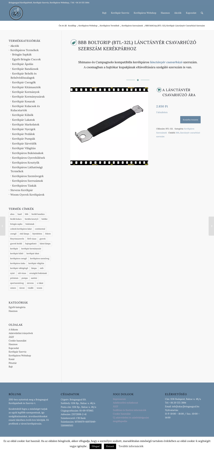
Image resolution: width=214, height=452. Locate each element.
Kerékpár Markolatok (25, 124)
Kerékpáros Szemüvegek (27, 176)
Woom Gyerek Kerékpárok (27, 194)
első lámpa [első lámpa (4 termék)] (24, 233)
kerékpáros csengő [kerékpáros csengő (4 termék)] (18, 258)
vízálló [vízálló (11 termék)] (30, 288)
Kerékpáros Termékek (24, 50)
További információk (131, 446)
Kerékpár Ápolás (22, 64)
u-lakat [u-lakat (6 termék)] (40, 283)
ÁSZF (11, 337)
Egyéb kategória (17, 307)
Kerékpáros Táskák (24, 185)
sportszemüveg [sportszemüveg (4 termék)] (17, 283)
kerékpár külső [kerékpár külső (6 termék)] (16, 253)
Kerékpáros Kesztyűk (25, 162)
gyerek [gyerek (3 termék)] (43, 239)
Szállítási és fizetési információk (129, 410)
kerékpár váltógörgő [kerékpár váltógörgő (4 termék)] (19, 268)
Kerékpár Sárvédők (24, 143)
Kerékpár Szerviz (17, 351)
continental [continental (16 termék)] (40, 229)
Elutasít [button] (110, 446)
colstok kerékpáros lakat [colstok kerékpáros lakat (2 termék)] (21, 229)
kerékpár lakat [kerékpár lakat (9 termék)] (33, 253)
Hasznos (13, 311)
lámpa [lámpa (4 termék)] (34, 268)
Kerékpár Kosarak (23, 101)
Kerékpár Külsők (22, 115)
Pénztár (13, 363)
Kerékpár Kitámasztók (26, 87)
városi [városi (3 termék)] (21, 288)
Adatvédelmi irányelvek (21, 333)
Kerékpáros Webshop (20, 355)
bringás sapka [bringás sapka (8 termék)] (16, 224)
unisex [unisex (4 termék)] (13, 288)
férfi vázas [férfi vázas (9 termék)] (31, 239)
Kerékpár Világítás (24, 148)
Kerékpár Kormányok (26, 92)
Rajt (11, 366)
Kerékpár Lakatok (23, 119)
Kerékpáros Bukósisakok (27, 153)
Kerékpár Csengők (24, 82)
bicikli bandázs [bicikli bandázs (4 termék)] (38, 214)
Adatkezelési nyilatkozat (125, 402)
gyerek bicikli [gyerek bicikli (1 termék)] (16, 243)
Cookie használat (17, 340)
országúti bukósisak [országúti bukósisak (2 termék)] (38, 273)
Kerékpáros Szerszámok (27, 180)
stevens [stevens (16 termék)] (30, 283)
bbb (177, 132)
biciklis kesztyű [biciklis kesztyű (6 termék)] (31, 219)
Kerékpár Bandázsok (25, 69)
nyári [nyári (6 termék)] (12, 273)
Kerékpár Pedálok (23, 134)
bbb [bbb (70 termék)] (26, 214)
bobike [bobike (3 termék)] (44, 219)
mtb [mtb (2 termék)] (41, 268)
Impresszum (119, 399)
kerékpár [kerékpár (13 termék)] (14, 248)
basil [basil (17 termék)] (20, 214)
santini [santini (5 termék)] (34, 278)
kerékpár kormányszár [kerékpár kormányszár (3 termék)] (31, 248)
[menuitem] (104, 13)
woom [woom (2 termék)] (39, 288)
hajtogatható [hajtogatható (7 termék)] (31, 243)
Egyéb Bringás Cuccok (26, 59)
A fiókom (13, 329)
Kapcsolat (14, 348)
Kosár (12, 359)
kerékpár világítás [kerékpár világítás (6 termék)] (36, 263)
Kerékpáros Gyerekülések (28, 157)
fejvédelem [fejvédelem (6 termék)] (37, 233)
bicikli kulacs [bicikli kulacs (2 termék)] (15, 219)
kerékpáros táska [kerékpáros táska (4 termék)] (17, 263)
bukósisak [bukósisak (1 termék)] (30, 224)
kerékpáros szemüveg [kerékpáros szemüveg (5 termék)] (39, 258)
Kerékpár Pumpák (23, 138)
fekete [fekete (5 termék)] (48, 233)
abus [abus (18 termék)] (12, 214)
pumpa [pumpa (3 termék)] (25, 278)
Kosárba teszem (190, 119)
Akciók (14, 45)
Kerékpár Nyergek (23, 129)
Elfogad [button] (95, 446)
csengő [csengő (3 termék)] (13, 233)
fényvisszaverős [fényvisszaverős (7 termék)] (17, 239)
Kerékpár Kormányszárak (28, 96)
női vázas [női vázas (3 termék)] (22, 273)
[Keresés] (202, 13)
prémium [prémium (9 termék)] (14, 278)
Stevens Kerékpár (21, 190)
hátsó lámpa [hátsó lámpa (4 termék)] (45, 243)
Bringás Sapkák (22, 54)
